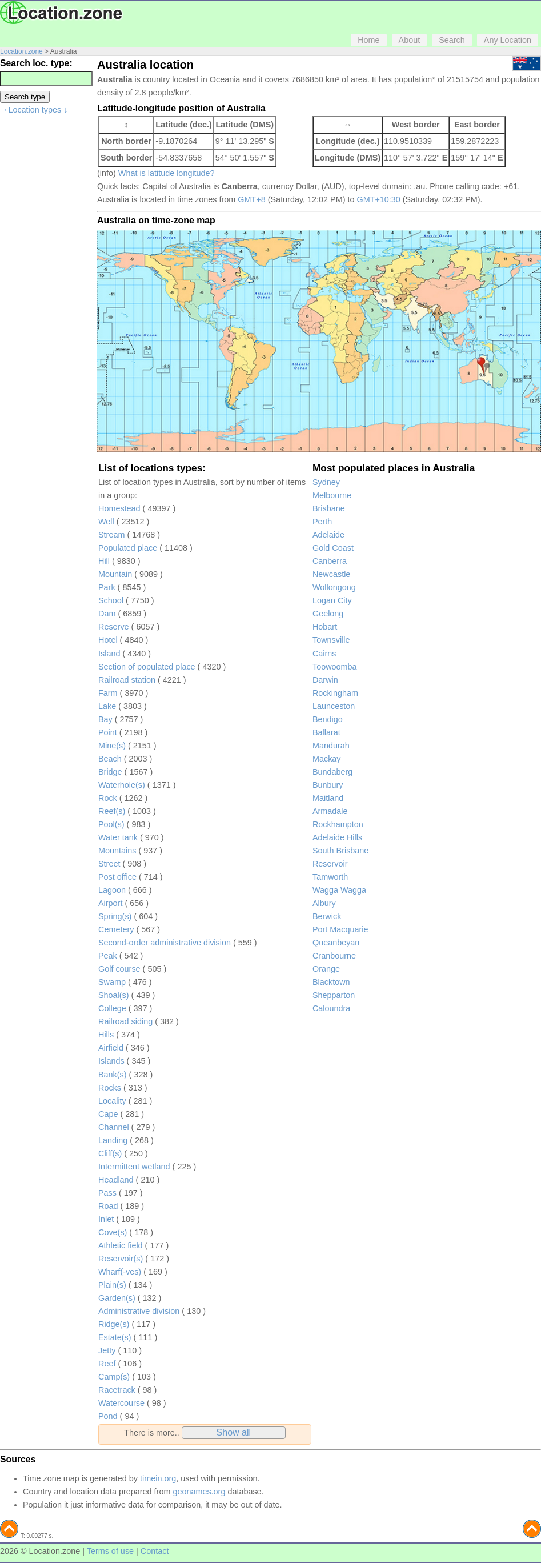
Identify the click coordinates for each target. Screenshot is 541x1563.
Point (107, 732)
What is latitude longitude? (166, 173)
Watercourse (121, 1403)
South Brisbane (340, 850)
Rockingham (335, 693)
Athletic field (120, 1245)
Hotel (108, 639)
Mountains (117, 850)
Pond (108, 1416)
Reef (106, 1363)
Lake (107, 706)
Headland (116, 1179)
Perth (322, 521)
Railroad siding (125, 1021)
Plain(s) (112, 1284)
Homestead (119, 508)
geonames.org (199, 1491)
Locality (112, 1100)
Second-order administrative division (164, 942)
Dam (106, 613)
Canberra (329, 561)
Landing (112, 1140)
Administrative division (138, 1311)
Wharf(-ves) (119, 1271)
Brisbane (328, 508)
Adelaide (328, 534)
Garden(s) (116, 1297)
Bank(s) (112, 1074)
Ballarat (326, 732)
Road (108, 1206)
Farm (108, 693)
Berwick (326, 916)
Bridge (110, 771)
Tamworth (330, 876)
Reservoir (330, 863)
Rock (107, 798)
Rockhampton (337, 824)
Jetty (106, 1350)
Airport (110, 903)
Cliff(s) (110, 1153)
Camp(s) (114, 1376)
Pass (107, 1192)
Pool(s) (111, 824)
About (409, 40)
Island (109, 653)
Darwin (325, 679)
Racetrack (116, 1389)
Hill (104, 561)
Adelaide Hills (337, 837)
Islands (111, 1060)
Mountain (115, 574)
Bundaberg (332, 771)
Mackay (326, 758)
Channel (113, 1127)
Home (368, 40)
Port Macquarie (340, 929)
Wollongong (334, 587)
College (112, 1008)
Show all (234, 1432)
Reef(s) (111, 811)
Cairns (324, 653)
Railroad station (126, 679)
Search (452, 40)
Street (109, 863)
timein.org (158, 1478)
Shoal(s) (113, 995)
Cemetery (116, 929)
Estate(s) (114, 1337)
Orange (326, 968)
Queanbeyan (335, 942)
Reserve (113, 626)
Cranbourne (334, 955)
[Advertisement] (45, 293)
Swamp (112, 982)
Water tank (118, 837)
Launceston (333, 706)
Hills (106, 1034)
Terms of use (110, 1551)
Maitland (327, 798)
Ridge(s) (113, 1324)
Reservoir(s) (120, 1258)
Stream (111, 534)
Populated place (127, 547)
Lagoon (112, 890)
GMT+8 (251, 199)
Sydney (326, 482)
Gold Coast (333, 547)
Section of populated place (146, 666)
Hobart (324, 626)
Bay (105, 719)
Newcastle (331, 574)
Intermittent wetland (134, 1166)
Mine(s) (112, 745)
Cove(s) (112, 1232)
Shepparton (333, 995)
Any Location (507, 40)
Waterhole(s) (121, 784)
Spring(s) (114, 916)
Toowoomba (334, 666)
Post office (117, 876)
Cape (108, 1114)
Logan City (332, 600)
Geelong (327, 613)
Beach (110, 758)
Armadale (330, 811)
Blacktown (331, 982)
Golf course (119, 968)
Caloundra (331, 1008)
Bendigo (327, 719)
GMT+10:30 (378, 199)
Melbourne (331, 495)
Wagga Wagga (339, 890)
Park (106, 587)
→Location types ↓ (33, 109)
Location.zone (21, 51)
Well (106, 521)
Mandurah (331, 745)
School (110, 600)
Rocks (109, 1087)
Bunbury (327, 784)
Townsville (331, 639)
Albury (324, 903)
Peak (107, 955)
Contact (155, 1551)
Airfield (110, 1047)
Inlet (106, 1219)
